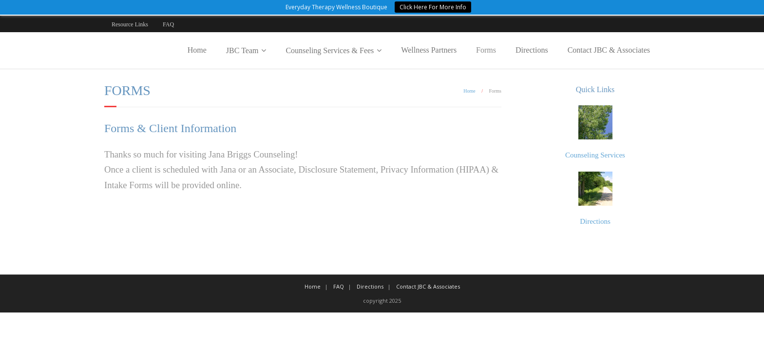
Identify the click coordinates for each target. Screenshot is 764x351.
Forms (486, 50)
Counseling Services (595, 155)
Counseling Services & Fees (330, 50)
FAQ (168, 24)
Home (197, 50)
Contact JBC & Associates (609, 50)
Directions (532, 50)
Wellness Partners (429, 50)
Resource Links (130, 24)
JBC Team (242, 50)
